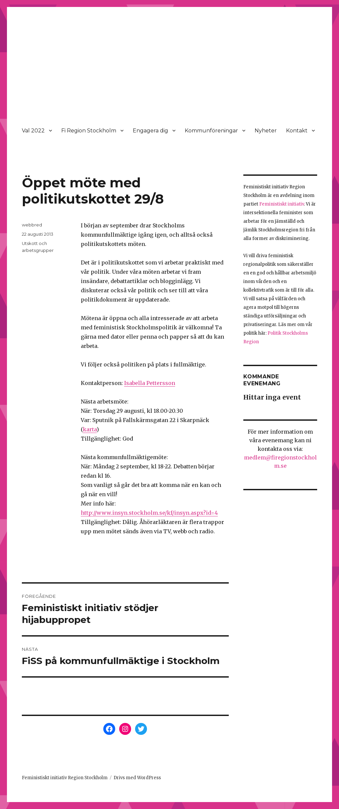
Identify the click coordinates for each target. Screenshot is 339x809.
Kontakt (297, 130)
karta (90, 429)
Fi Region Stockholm (88, 130)
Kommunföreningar (211, 130)
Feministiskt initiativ (281, 204)
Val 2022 (33, 130)
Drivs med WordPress (137, 778)
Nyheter (266, 130)
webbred (32, 224)
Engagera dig (150, 130)
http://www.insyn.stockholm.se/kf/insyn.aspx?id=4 (149, 512)
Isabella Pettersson (149, 383)
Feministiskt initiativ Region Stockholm (65, 778)
